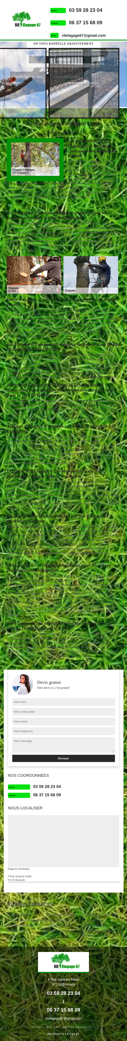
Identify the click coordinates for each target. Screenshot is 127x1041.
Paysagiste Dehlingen (21, 925)
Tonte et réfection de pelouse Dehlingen (59, 928)
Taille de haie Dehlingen (61, 915)
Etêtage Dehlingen (57, 920)
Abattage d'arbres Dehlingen (18, 933)
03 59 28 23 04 (85, 10)
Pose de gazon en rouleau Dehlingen (101, 917)
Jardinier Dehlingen (19, 915)
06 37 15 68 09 (85, 22)
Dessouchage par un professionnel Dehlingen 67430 (100, 930)
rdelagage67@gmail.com (84, 35)
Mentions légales (63, 1033)
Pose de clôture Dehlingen (24, 920)
